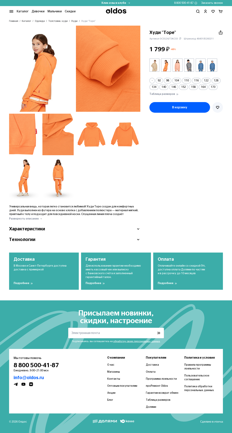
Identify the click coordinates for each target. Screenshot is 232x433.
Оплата (150, 372)
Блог (110, 400)
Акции (111, 393)
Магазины (113, 372)
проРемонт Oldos (157, 386)
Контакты (113, 379)
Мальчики (55, 11)
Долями (151, 407)
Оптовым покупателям (122, 386)
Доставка (152, 365)
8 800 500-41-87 (184, 3)
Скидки (70, 11)
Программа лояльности (161, 379)
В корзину (179, 107)
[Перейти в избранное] (213, 11)
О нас (110, 365)
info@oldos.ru (29, 378)
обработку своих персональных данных (136, 341)
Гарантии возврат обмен (162, 393)
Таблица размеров (158, 400)
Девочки (38, 11)
